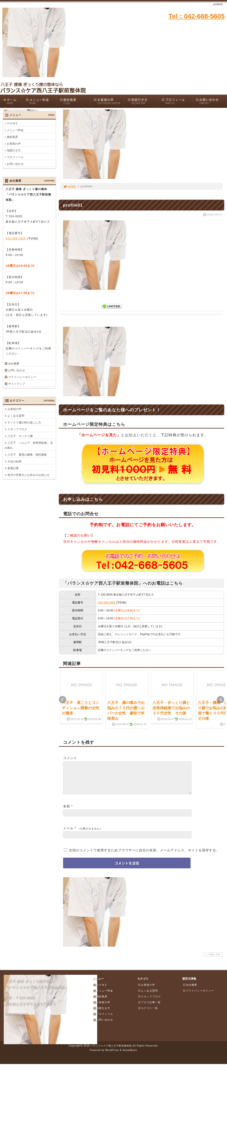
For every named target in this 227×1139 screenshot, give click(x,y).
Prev (62, 699)
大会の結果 (14, 461)
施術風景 (75, 101)
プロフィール (177, 101)
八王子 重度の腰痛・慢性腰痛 (27, 454)
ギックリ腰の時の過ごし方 (24, 422)
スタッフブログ (17, 429)
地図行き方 (143, 101)
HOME (69, 186)
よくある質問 (15, 415)
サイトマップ (16, 383)
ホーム (13, 101)
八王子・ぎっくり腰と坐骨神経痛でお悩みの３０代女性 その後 (171, 708)
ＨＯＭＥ (12, 123)
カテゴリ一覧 (148, 1013)
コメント (70, 758)
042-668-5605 (106, 602)
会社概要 (13, 363)
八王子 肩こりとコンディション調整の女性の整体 (80, 708)
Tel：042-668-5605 (196, 16)
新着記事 (13, 468)
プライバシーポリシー (22, 377)
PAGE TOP (212, 960)
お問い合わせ (211, 101)
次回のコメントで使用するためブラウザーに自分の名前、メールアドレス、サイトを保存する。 (144, 856)
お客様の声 (109, 101)
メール (68, 834)
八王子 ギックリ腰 (20, 436)
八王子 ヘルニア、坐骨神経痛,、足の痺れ (28, 445)
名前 (66, 812)
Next (220, 699)
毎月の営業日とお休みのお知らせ (28, 475)
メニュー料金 (41, 101)
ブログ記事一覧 (149, 1007)
